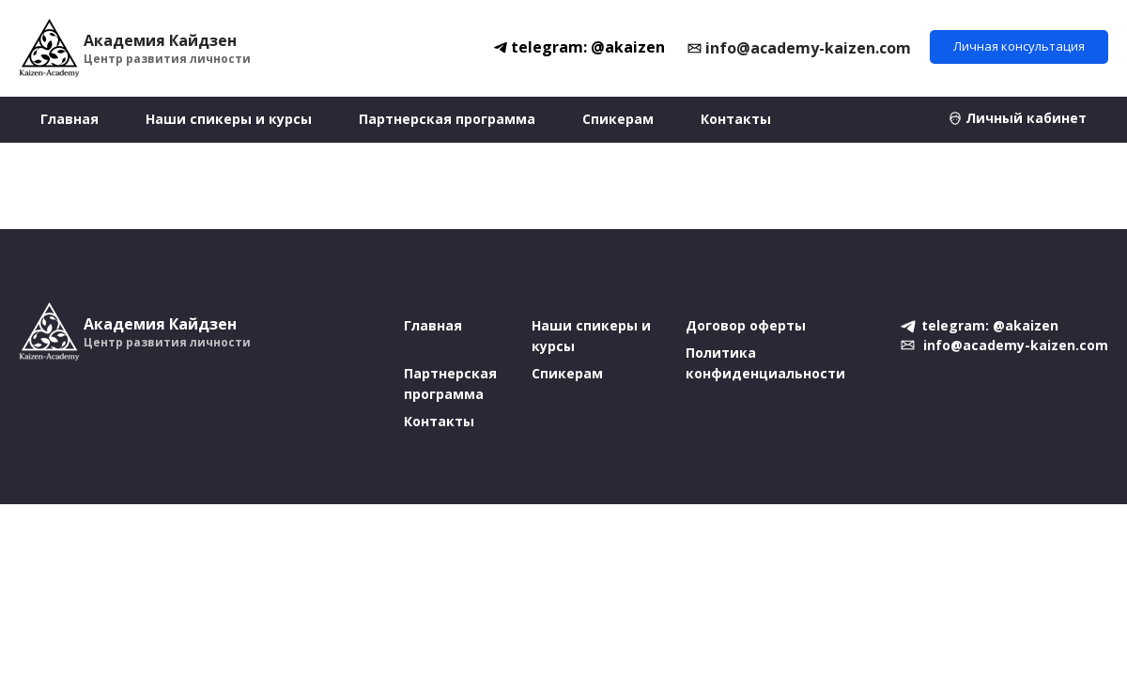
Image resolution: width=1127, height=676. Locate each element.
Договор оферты (746, 325)
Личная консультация (1019, 46)
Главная (69, 119)
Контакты (736, 119)
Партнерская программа (447, 119)
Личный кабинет (1026, 118)
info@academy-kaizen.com (808, 48)
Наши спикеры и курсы (229, 119)
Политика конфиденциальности (765, 363)
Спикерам (618, 119)
